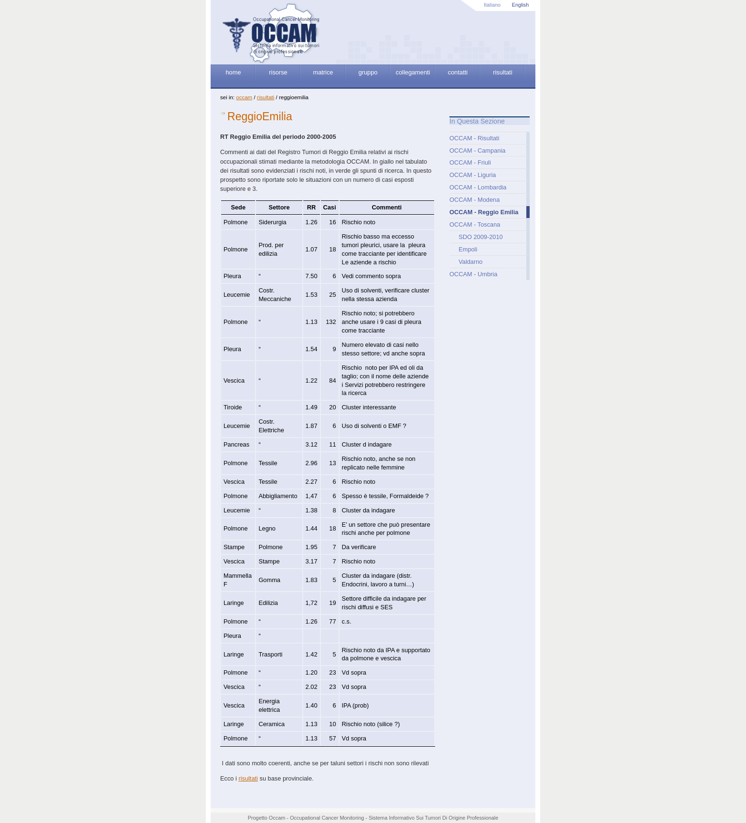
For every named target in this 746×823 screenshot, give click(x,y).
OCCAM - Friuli (470, 162)
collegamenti (413, 72)
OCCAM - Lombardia (477, 187)
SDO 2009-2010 (480, 236)
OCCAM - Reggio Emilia (483, 212)
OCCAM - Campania (477, 150)
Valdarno (470, 261)
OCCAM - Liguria (472, 174)
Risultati (265, 97)
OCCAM (244, 97)
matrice (323, 72)
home (233, 72)
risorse (278, 72)
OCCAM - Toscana (474, 224)
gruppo (368, 72)
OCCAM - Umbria (473, 274)
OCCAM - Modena (474, 199)
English (520, 5)
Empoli (467, 249)
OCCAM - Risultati (474, 138)
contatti (458, 72)
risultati (502, 72)
